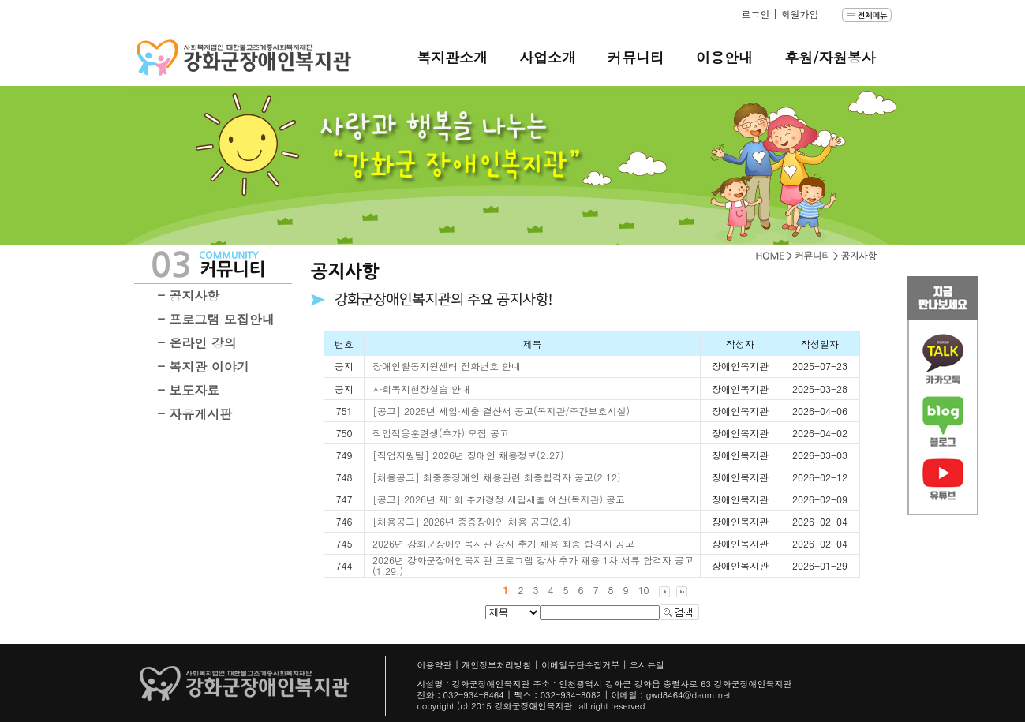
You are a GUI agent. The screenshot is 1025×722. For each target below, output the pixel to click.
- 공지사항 (189, 295)
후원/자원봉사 (830, 57)
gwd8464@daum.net (688, 695)
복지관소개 (452, 57)
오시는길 (647, 665)
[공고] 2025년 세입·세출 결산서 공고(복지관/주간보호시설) (501, 410)
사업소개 (547, 57)
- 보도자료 (189, 390)
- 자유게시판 (195, 414)
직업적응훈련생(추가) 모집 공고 (440, 433)
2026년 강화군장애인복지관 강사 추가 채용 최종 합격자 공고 (503, 543)
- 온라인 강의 (197, 343)
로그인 (755, 14)
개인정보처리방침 (496, 665)
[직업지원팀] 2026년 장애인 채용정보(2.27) (468, 455)
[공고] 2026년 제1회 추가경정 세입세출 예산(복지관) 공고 (498, 499)
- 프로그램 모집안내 (216, 319)
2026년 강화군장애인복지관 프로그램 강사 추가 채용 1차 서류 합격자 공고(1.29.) (533, 565)
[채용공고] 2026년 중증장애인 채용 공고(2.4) (471, 521)
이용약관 (434, 665)
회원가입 (799, 14)
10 (643, 590)
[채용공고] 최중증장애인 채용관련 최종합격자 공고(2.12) (496, 477)
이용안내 (724, 57)
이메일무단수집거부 (580, 665)
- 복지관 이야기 (203, 366)
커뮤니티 (636, 57)
